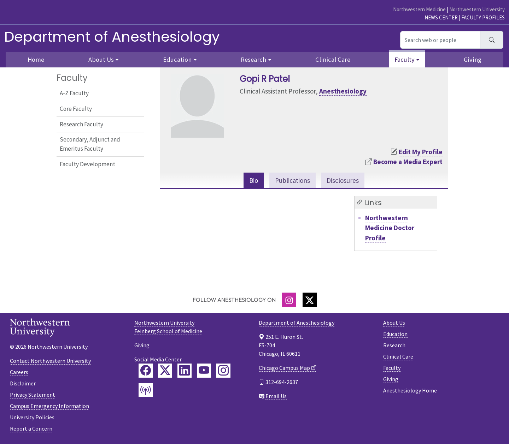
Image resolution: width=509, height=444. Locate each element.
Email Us (276, 396)
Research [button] (253, 59)
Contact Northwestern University (50, 360)
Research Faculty (81, 124)
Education (395, 333)
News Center (441, 17)
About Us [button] (101, 59)
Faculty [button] (404, 59)
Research (394, 345)
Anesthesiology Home (410, 390)
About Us (394, 322)
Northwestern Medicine (419, 9)
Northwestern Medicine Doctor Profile (389, 228)
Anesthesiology (343, 91)
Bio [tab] (253, 180)
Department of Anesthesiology (112, 36)
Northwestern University (477, 9)
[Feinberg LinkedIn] (184, 371)
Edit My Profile (421, 152)
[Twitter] (310, 300)
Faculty (391, 367)
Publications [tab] (292, 180)
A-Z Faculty (74, 93)
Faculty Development (87, 164)
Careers (19, 372)
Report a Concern (31, 428)
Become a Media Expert (408, 161)
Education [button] (177, 59)
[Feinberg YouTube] (204, 371)
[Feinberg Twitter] (165, 371)
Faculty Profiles (483, 17)
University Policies (32, 417)
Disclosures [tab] (343, 180)
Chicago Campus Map (284, 367)
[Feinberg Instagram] (223, 371)
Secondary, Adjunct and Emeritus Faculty (90, 144)
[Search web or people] (440, 40)
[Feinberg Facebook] (146, 371)
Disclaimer (23, 383)
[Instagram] (289, 300)
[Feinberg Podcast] (146, 390)
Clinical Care (332, 59)
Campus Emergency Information (49, 405)
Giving (472, 59)
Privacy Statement (32, 394)
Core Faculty (76, 109)
